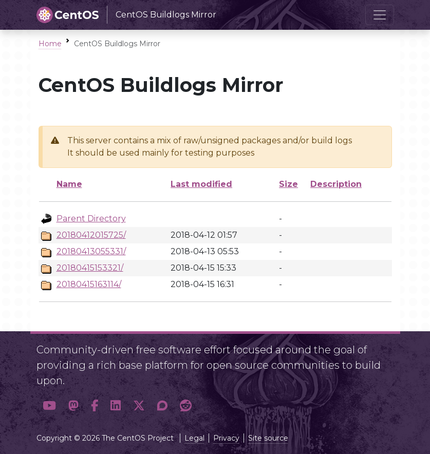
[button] (49, 405)
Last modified (201, 184)
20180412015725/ (91, 235)
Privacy (226, 438)
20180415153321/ (90, 268)
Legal (194, 438)
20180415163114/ (89, 284)
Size (288, 184)
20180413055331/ (91, 251)
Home (50, 43)
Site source (268, 438)
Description (336, 184)
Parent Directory (91, 218)
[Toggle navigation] (379, 15)
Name (69, 184)
